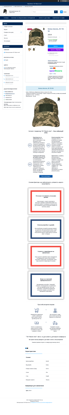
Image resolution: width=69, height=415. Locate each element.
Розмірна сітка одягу (9, 32)
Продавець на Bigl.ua (34, 401)
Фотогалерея (22, 21)
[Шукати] (56, 12)
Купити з (55, 49)
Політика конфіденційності (46, 402)
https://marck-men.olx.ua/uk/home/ (13, 107)
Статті (5, 35)
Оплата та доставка (44, 17)
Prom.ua (41, 399)
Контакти (13, 21)
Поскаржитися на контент (36, 402)
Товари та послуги (8, 26)
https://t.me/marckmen (16, 102)
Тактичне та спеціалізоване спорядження (23, 17)
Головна (6, 17)
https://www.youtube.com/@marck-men (12, 105)
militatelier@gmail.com (10, 93)
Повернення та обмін (58, 17)
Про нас (6, 21)
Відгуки (5, 29)
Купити (56, 46)
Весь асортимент (45, 176)
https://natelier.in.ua (9, 91)
